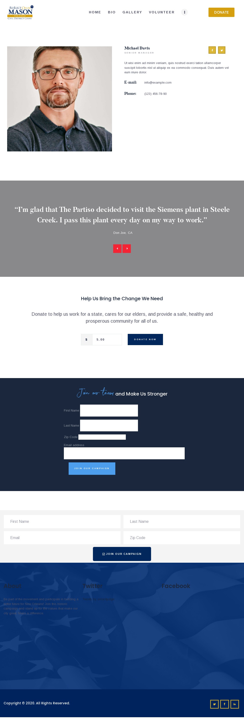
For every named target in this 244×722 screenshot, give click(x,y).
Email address (74, 445)
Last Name (71, 425)
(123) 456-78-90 (155, 94)
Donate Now (145, 339)
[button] (221, 12)
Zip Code (70, 437)
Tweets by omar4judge (98, 599)
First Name (71, 410)
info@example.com (158, 82)
